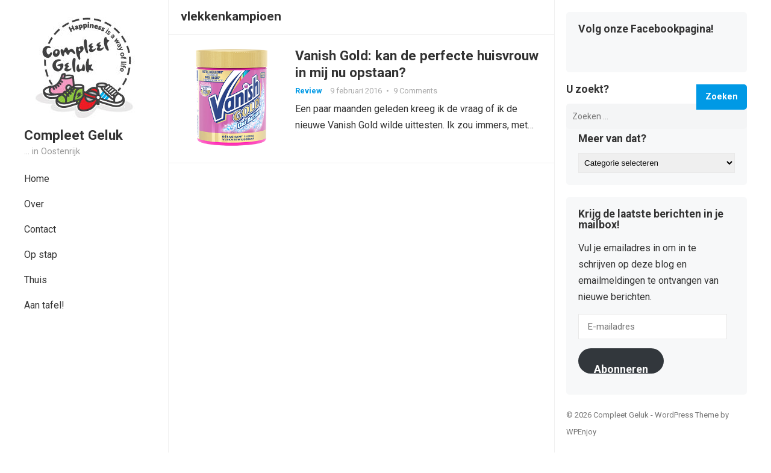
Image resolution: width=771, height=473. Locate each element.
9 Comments (415, 90)
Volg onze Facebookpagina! (646, 29)
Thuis (35, 280)
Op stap (40, 254)
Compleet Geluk (73, 135)
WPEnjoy (581, 431)
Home (36, 178)
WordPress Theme (687, 414)
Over (34, 204)
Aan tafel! (44, 305)
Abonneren (621, 368)
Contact (40, 229)
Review (308, 90)
